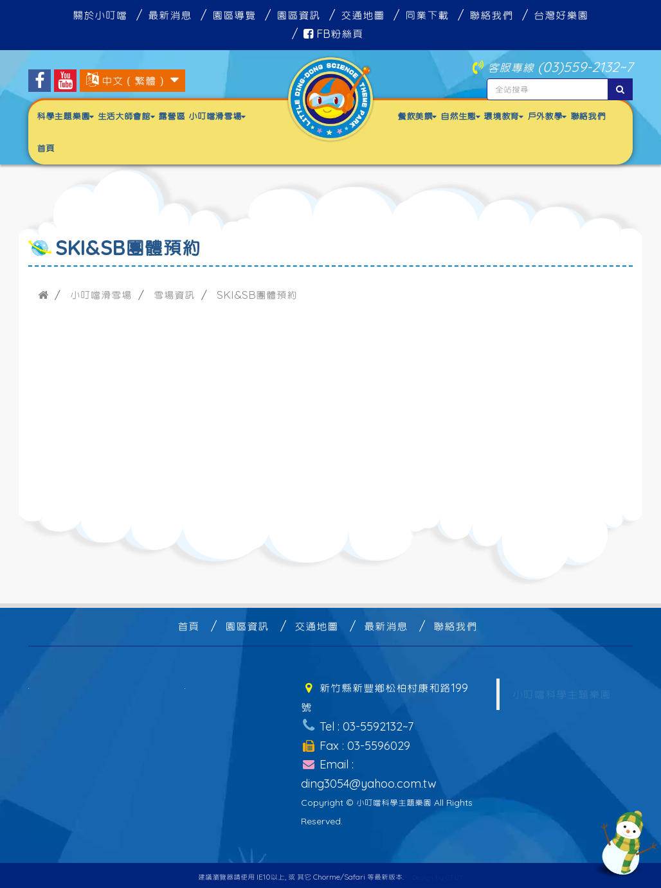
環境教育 (503, 116)
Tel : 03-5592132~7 (357, 724)
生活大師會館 (126, 116)
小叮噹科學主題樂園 (561, 694)
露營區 (171, 116)
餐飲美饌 (417, 116)
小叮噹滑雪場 (217, 116)
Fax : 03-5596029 (355, 743)
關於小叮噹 (100, 15)
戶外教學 (546, 116)
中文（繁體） (134, 80)
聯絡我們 (491, 15)
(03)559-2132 (578, 66)
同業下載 (427, 15)
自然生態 (460, 116)
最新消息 (170, 15)
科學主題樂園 (65, 116)
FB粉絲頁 (333, 33)
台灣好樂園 (561, 15)
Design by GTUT (438, 873)
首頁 (45, 148)
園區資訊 (298, 15)
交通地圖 (363, 15)
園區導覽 (234, 15)
